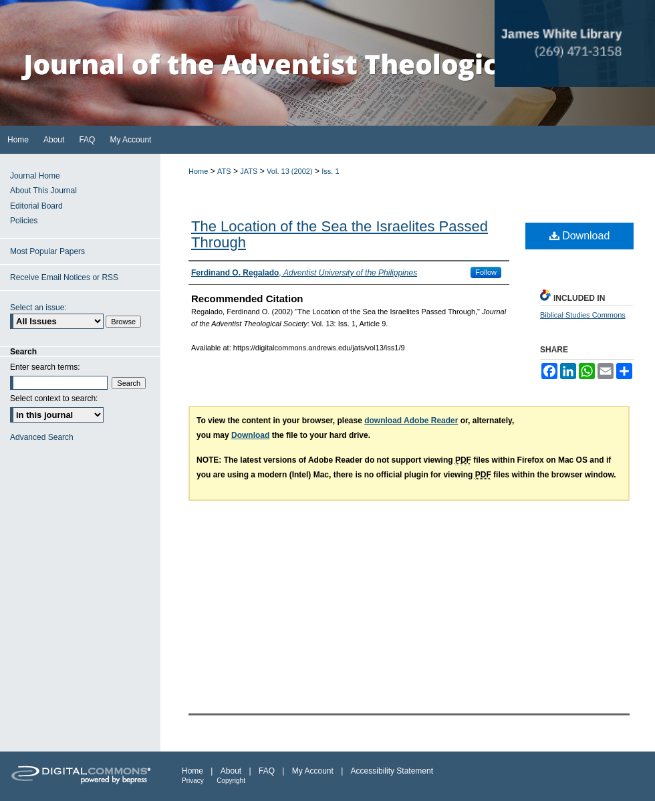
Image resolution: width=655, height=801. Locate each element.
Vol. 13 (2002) (290, 171)
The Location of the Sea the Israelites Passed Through (339, 234)
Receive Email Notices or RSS (64, 277)
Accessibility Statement (392, 771)
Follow (486, 272)
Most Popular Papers (47, 251)
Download (579, 235)
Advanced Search (42, 437)
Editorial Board (36, 206)
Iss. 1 (330, 171)
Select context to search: (54, 398)
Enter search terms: (45, 367)
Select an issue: (38, 307)
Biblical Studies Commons (583, 315)
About (231, 771)
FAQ (267, 771)
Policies (23, 220)
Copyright (231, 780)
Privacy (193, 780)
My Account (313, 771)
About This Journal (43, 190)
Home (198, 171)
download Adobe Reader (411, 420)
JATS (248, 171)
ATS (224, 171)
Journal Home (35, 176)
